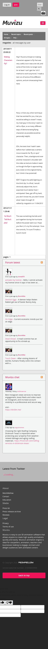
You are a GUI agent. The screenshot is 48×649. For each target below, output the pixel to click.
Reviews (6, 515)
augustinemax (19, 427)
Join (16, 4)
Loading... (8, 474)
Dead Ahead (10, 339)
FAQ (14, 38)
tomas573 (21, 277)
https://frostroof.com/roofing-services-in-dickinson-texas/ (22, 441)
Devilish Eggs (11, 299)
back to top (24, 575)
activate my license (13, 280)
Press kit (6, 508)
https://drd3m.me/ (13, 409)
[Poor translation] (9, 602)
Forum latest (12, 262)
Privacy (6, 523)
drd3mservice (21, 391)
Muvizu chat (12, 377)
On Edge (9, 319)
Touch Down (10, 358)
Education (7, 500)
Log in (7, 4)
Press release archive (12, 511)
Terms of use (8, 526)
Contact (6, 496)
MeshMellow (8, 493)
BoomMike (21, 296)
